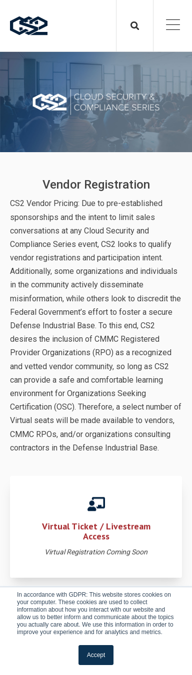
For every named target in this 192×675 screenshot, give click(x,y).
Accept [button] (96, 655)
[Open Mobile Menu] (173, 25)
